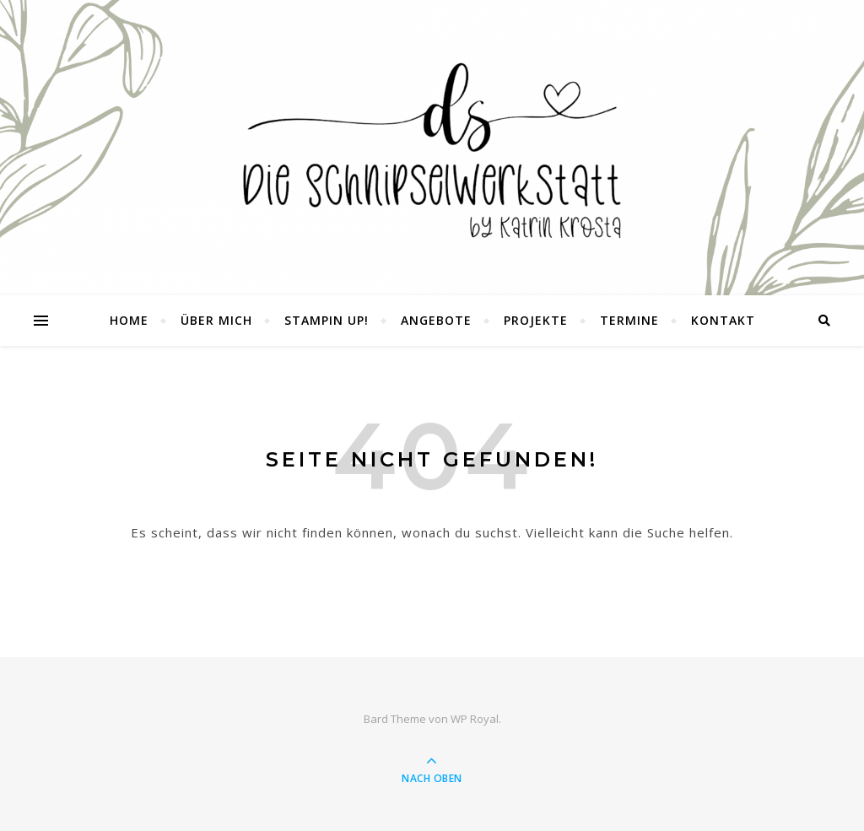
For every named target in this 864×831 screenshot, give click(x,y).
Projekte (536, 320)
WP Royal (475, 718)
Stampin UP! (326, 320)
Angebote (436, 320)
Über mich (216, 320)
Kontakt (723, 320)
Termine (629, 320)
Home (129, 320)
